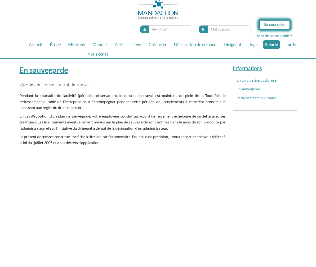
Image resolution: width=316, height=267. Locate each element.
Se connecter (274, 24)
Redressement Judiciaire (256, 98)
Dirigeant (232, 44)
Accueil (35, 44)
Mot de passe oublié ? (274, 35)
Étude (55, 44)
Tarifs (291, 44)
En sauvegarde (248, 89)
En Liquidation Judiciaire (256, 80)
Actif (119, 44)
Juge (253, 44)
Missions (76, 44)
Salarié (271, 44)
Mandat (100, 44)
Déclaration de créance (195, 44)
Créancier (158, 44)
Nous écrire (98, 54)
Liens (136, 44)
